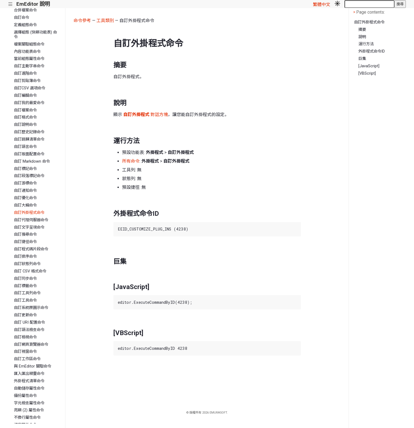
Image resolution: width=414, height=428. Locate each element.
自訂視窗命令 (25, 351)
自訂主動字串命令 (29, 66)
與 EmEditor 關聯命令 (32, 366)
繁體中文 (321, 4)
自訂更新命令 (25, 315)
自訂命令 (21, 17)
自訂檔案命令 (25, 110)
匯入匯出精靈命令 (29, 373)
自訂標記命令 (25, 168)
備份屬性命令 (25, 395)
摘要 (362, 29)
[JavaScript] (368, 66)
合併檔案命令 (25, 10)
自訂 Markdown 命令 (32, 161)
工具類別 (105, 20)
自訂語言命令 (25, 146)
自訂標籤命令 (25, 286)
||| (10, 4)
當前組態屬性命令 (29, 58)
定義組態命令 (25, 25)
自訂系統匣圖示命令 (31, 307)
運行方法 (366, 44)
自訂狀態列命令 (27, 264)
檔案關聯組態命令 (29, 44)
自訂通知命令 (25, 190)
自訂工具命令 (25, 300)
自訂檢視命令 (25, 337)
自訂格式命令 (25, 117)
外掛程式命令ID (371, 51)
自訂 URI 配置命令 (29, 322)
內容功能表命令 (27, 51)
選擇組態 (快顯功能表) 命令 (35, 34)
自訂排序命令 (25, 256)
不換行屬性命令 (27, 417)
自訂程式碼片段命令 (31, 249)
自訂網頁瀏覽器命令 (31, 344)
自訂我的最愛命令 (29, 103)
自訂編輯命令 (25, 95)
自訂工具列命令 (27, 293)
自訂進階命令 (25, 73)
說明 (362, 37)
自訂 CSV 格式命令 (30, 271)
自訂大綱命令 (25, 205)
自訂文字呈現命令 (29, 227)
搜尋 (400, 4)
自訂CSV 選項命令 (29, 88)
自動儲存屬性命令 (29, 388)
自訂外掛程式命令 (29, 212)
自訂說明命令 (25, 124)
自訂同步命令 (25, 278)
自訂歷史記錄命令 (29, 132)
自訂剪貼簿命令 (27, 80)
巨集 (362, 58)
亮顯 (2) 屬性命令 (29, 410)
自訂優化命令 (25, 198)
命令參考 (82, 20)
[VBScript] (367, 73)
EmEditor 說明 (33, 4)
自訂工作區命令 (27, 359)
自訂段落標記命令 (29, 176)
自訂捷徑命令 (25, 241)
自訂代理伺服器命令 (31, 220)
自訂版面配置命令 (29, 154)
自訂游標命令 (25, 183)
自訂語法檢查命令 (29, 329)
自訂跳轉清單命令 (29, 139)
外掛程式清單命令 (29, 381)
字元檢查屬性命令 (29, 403)
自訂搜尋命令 (25, 234)
